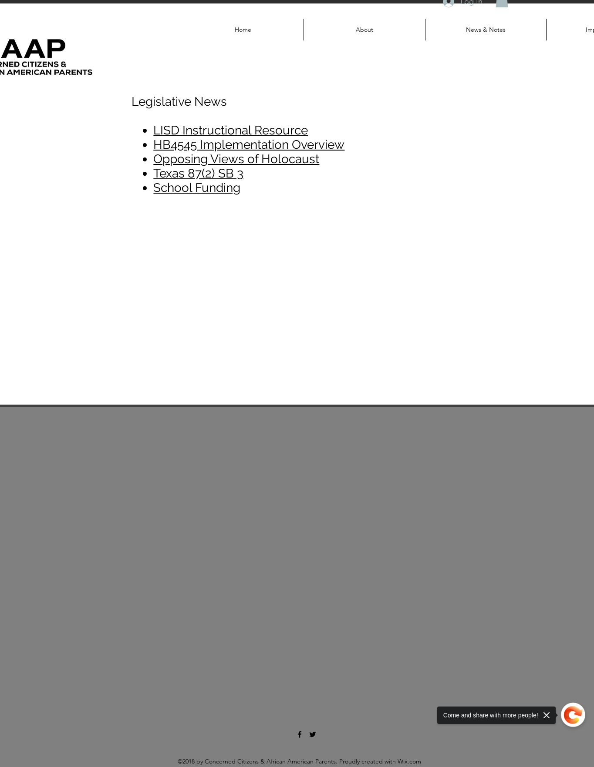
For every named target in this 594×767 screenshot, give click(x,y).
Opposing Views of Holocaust (236, 159)
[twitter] (312, 734)
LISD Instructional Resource (230, 130)
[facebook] (299, 734)
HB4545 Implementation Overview (248, 144)
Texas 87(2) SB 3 (198, 173)
